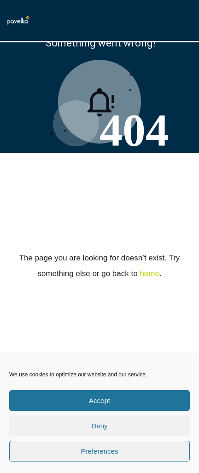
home (149, 273)
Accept (99, 400)
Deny (99, 426)
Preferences (99, 451)
